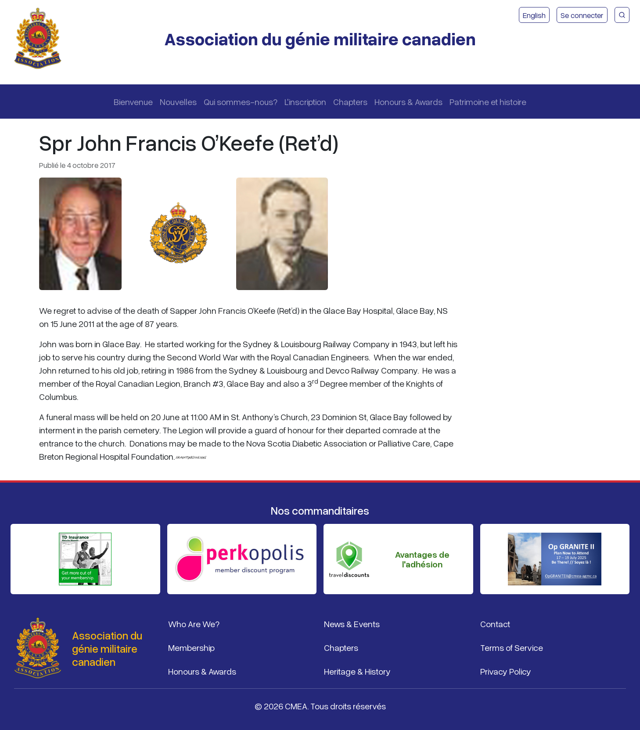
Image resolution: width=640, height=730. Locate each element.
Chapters (350, 101)
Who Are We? (193, 623)
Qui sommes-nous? (240, 101)
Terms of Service (511, 647)
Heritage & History (357, 671)
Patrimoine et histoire (487, 101)
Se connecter (582, 15)
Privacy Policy (505, 671)
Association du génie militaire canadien (320, 38)
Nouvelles (178, 101)
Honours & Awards (408, 101)
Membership (191, 647)
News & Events (352, 623)
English (534, 15)
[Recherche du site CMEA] (622, 15)
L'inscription (305, 101)
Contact (495, 623)
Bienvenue (133, 101)
